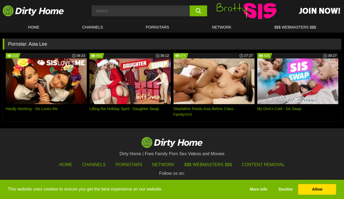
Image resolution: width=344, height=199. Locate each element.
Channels (94, 164)
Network (222, 27)
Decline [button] (285, 189)
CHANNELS (92, 27)
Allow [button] (317, 189)
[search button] (198, 10)
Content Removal (263, 164)
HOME (33, 27)
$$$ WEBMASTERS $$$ (295, 27)
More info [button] (258, 189)
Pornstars (157, 27)
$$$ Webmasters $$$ (208, 164)
